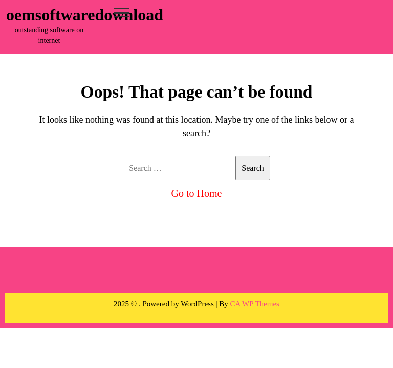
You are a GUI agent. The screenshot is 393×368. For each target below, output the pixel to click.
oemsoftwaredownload (84, 15)
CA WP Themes (254, 304)
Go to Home (196, 193)
